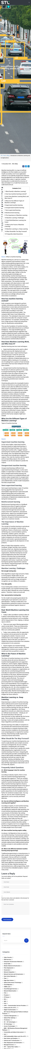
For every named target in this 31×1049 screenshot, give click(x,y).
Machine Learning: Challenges (14, 541)
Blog (8, 478)
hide (19, 511)
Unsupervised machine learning (14, 531)
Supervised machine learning (14, 528)
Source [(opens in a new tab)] (3, 580)
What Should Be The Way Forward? (16, 554)
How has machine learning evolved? (16, 517)
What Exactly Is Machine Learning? (15, 514)
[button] (23, 489)
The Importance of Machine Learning (16, 538)
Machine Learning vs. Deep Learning (16, 552)
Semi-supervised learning (12, 533)
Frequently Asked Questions (14, 557)
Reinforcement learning (12, 536)
